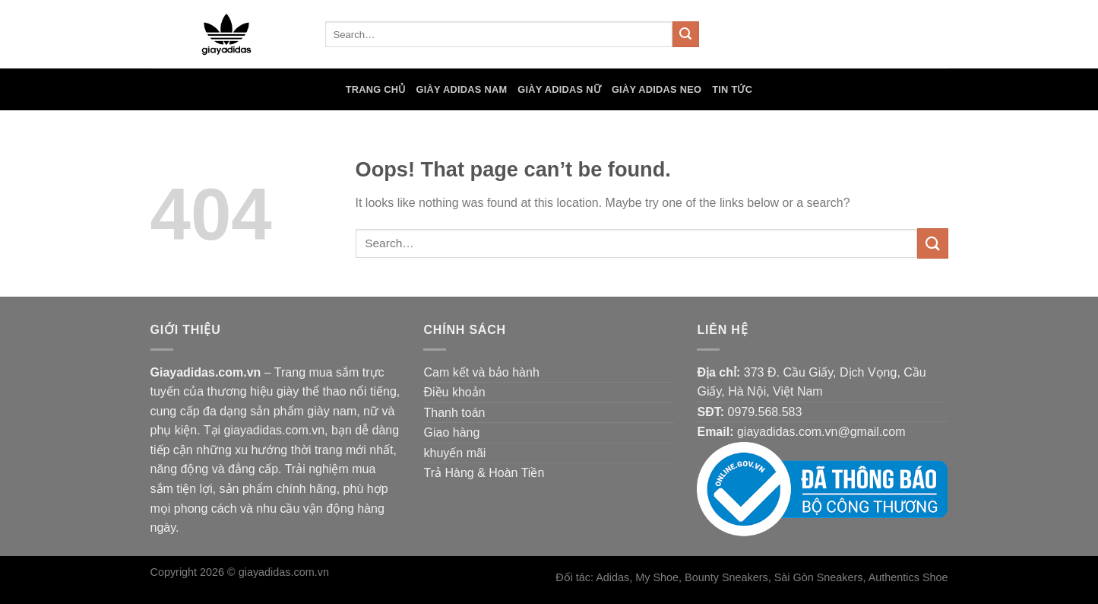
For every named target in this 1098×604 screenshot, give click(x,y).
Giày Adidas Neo (656, 89)
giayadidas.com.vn (284, 572)
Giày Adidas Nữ (559, 89)
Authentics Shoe (908, 577)
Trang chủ (376, 89)
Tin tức (732, 89)
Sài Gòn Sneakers (818, 577)
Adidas (612, 577)
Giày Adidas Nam (462, 89)
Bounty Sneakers (726, 577)
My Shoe (657, 577)
